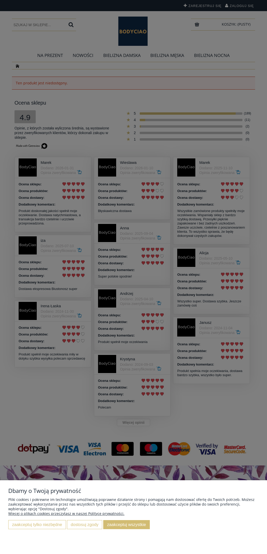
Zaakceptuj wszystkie (126, 524)
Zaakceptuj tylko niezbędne (37, 524)
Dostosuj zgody (84, 524)
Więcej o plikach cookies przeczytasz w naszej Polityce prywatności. (66, 513)
